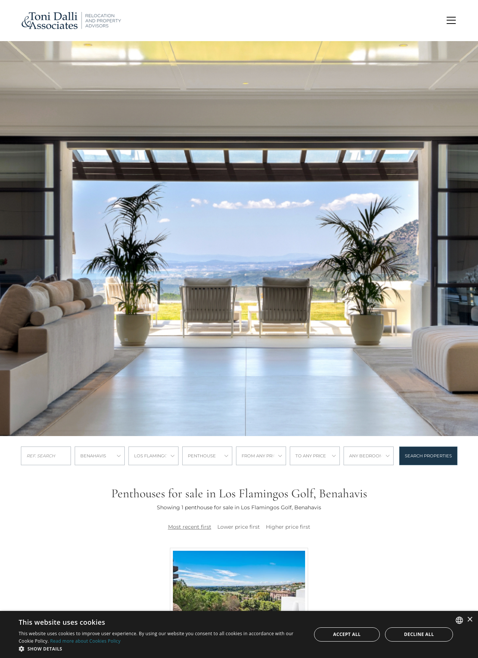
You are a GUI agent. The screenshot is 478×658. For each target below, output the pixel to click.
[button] (161, 648)
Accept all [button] (347, 634)
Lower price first (238, 526)
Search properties (428, 455)
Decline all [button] (419, 634)
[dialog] (239, 634)
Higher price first (288, 526)
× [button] (469, 620)
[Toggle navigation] (451, 20)
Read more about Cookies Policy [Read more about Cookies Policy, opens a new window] (85, 641)
